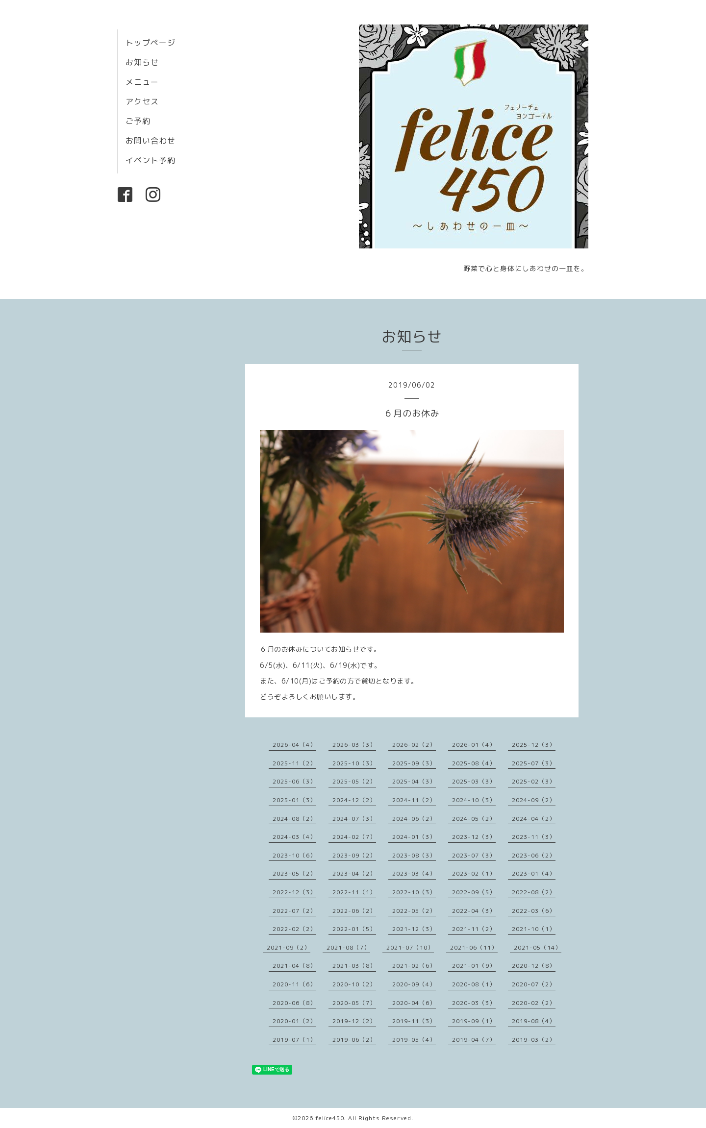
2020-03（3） (474, 1003)
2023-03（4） (414, 873)
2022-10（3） (414, 892)
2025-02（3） (533, 781)
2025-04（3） (414, 781)
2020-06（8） (294, 1003)
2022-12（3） (294, 892)
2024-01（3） (414, 837)
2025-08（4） (474, 763)
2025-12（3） (533, 744)
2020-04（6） (414, 1003)
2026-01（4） (474, 744)
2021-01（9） (474, 965)
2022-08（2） (533, 892)
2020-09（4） (414, 984)
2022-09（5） (474, 892)
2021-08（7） (348, 947)
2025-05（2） (354, 781)
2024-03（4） (294, 837)
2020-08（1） (474, 984)
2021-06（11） (474, 947)
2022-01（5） (354, 929)
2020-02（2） (533, 1003)
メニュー (142, 81)
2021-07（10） (410, 947)
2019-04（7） (474, 1039)
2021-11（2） (474, 929)
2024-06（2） (414, 818)
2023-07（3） (474, 855)
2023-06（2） (533, 855)
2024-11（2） (414, 800)
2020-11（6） (294, 984)
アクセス (142, 101)
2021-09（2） (288, 947)
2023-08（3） (414, 855)
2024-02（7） (354, 837)
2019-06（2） (354, 1039)
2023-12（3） (474, 837)
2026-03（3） (354, 744)
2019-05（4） (414, 1039)
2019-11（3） (414, 1021)
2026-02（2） (414, 744)
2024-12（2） (354, 800)
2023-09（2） (354, 855)
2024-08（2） (294, 818)
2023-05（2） (294, 873)
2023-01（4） (533, 873)
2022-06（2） (354, 911)
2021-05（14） (537, 947)
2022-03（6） (533, 911)
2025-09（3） (414, 763)
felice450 (329, 1118)
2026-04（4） (294, 744)
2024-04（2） (533, 818)
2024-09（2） (533, 800)
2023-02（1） (474, 873)
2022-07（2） (294, 911)
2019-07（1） (294, 1039)
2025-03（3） (474, 781)
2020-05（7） (354, 1003)
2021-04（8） (294, 965)
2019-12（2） (354, 1021)
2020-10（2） (354, 984)
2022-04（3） (474, 911)
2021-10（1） (533, 929)
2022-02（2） (294, 929)
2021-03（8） (354, 965)
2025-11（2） (294, 763)
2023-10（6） (294, 855)
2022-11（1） (354, 892)
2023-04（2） (354, 873)
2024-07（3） (354, 818)
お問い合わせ (151, 140)
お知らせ (142, 62)
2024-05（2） (474, 818)
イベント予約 (151, 160)
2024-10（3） (474, 800)
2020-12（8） (533, 965)
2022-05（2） (414, 911)
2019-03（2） (533, 1039)
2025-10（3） (354, 763)
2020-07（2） (533, 984)
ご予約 (138, 121)
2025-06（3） (294, 781)
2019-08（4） (533, 1021)
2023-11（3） (533, 837)
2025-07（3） (533, 763)
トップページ (151, 42)
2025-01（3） (294, 800)
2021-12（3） (414, 929)
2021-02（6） (414, 965)
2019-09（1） (474, 1021)
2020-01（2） (294, 1021)
